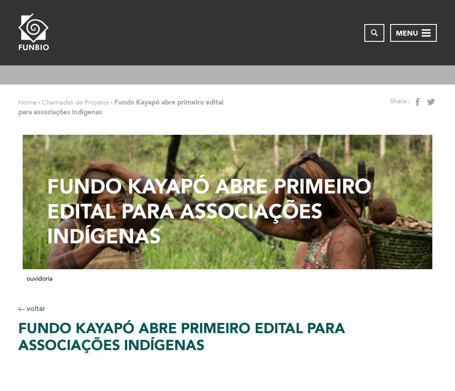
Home (27, 102)
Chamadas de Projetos (75, 102)
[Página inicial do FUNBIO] (36, 32)
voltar (31, 308)
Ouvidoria (39, 279)
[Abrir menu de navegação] (413, 33)
